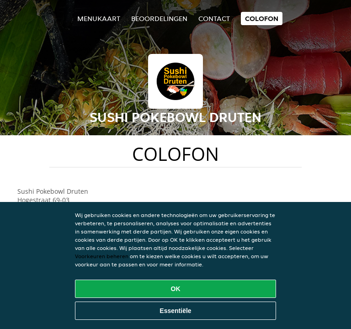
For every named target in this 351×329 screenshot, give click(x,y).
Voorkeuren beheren (101, 256)
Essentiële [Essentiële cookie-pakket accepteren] (175, 310)
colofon (261, 18)
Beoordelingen (159, 18)
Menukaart (98, 18)
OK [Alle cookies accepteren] (176, 288)
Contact (214, 18)
